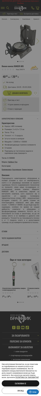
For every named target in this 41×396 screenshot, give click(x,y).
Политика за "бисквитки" (27, 377)
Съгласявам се (20, 383)
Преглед (20, 390)
